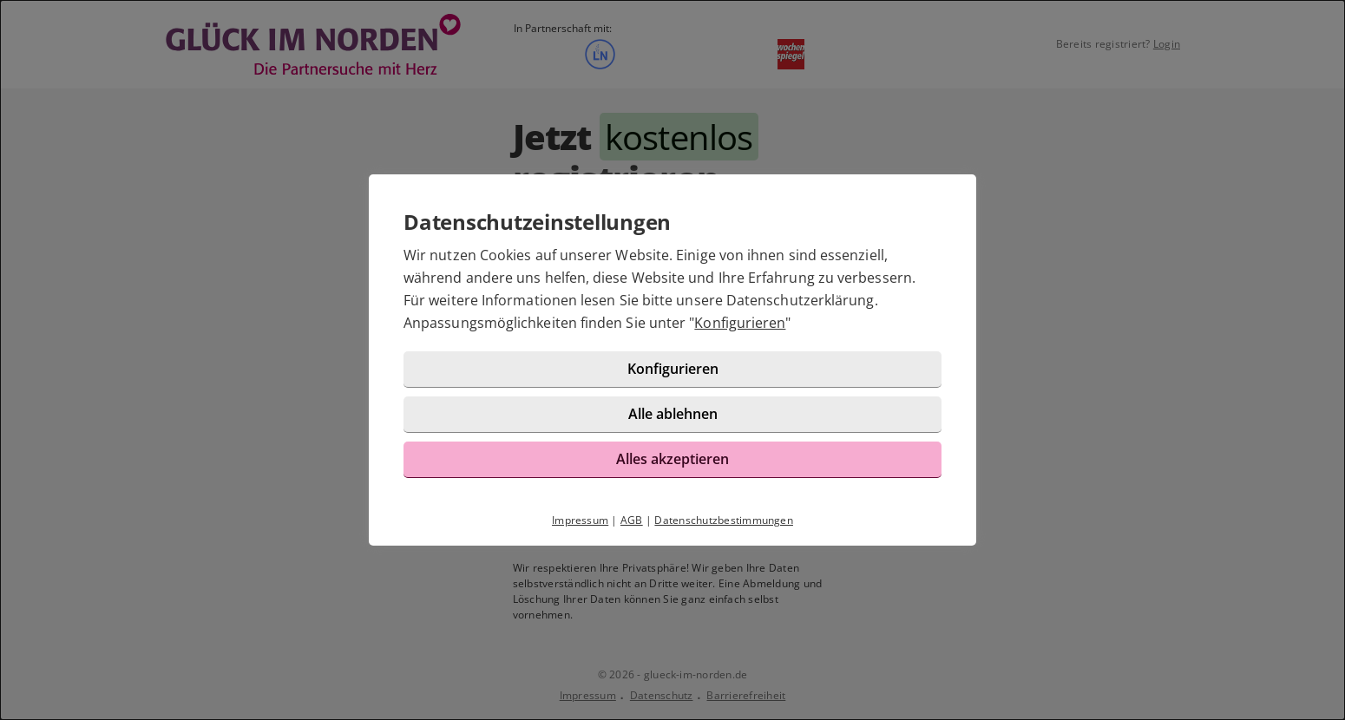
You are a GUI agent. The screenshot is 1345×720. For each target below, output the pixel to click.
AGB (631, 520)
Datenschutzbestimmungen (723, 520)
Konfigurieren (739, 322)
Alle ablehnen (673, 413)
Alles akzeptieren (672, 458)
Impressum (580, 520)
